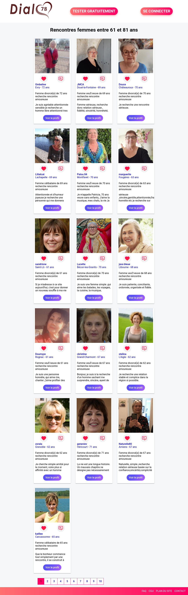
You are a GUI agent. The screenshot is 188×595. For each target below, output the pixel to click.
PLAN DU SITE (164, 591)
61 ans (50, 267)
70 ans (139, 87)
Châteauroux (126, 87)
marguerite (125, 174)
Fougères (124, 177)
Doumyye (40, 354)
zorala (38, 443)
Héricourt (82, 446)
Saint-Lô (39, 267)
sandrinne (40, 264)
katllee (39, 533)
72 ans (45, 87)
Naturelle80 (125, 443)
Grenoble (40, 446)
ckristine (82, 354)
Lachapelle (41, 177)
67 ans (101, 357)
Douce (122, 84)
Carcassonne (42, 536)
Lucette (81, 264)
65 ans (55, 536)
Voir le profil (52, 118)
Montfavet (83, 177)
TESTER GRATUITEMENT (94, 11)
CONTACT (180, 591)
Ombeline (40, 84)
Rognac (39, 357)
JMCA (80, 84)
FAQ (144, 591)
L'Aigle (122, 357)
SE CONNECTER (156, 11)
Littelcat (39, 174)
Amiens (123, 446)
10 (100, 581)
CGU (151, 591)
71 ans (93, 446)
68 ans (134, 267)
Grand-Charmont (86, 357)
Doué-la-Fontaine (86, 87)
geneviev (82, 443)
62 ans (132, 357)
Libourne (124, 267)
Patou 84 (82, 174)
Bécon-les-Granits (87, 267)
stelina (122, 354)
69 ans (101, 87)
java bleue (124, 264)
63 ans (135, 177)
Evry (37, 87)
